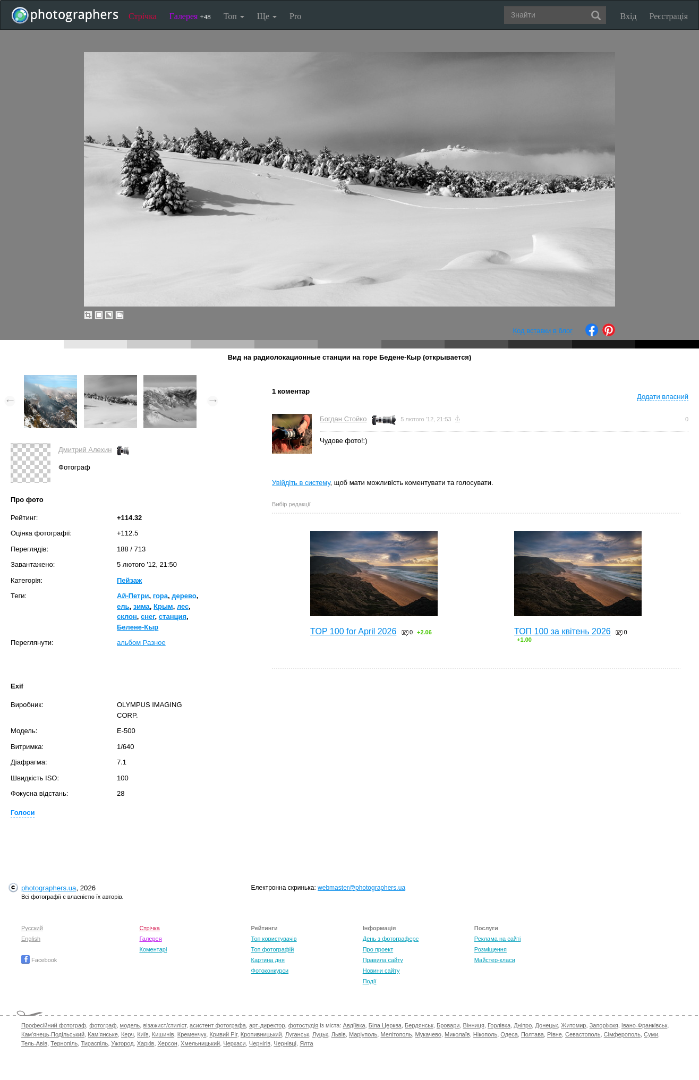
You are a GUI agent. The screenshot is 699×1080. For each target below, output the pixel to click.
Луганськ (297, 1034)
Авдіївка (354, 1025)
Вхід (628, 16)
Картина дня (268, 960)
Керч (127, 1034)
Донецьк (546, 1025)
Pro (295, 16)
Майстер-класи (494, 960)
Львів (338, 1034)
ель (123, 606)
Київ (142, 1034)
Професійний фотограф (53, 1025)
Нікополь (485, 1034)
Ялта (306, 1043)
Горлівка (499, 1025)
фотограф (102, 1025)
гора (160, 596)
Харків (146, 1043)
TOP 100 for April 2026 (353, 631)
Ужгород (122, 1043)
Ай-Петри (133, 596)
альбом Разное (141, 643)
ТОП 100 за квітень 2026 (562, 631)
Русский (32, 928)
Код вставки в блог (543, 331)
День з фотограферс (391, 939)
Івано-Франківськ (644, 1025)
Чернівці (285, 1043)
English (30, 939)
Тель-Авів (34, 1043)
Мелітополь (396, 1034)
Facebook (39, 960)
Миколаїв (457, 1034)
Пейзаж (129, 580)
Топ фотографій (272, 949)
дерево (184, 596)
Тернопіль (64, 1043)
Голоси (23, 813)
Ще (267, 16)
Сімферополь (622, 1034)
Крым (163, 606)
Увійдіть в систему (301, 483)
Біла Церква (385, 1025)
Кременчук (191, 1034)
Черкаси (234, 1043)
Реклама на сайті (497, 939)
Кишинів (163, 1034)
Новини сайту (381, 970)
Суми (651, 1034)
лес (183, 606)
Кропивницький (261, 1034)
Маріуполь (363, 1034)
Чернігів (259, 1043)
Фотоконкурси (269, 970)
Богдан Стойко (343, 419)
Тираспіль (94, 1043)
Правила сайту (383, 960)
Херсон (167, 1043)
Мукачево (428, 1034)
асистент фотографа (218, 1025)
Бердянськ (419, 1025)
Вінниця (473, 1025)
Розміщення (490, 949)
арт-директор (267, 1025)
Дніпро (523, 1025)
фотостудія (303, 1025)
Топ (234, 16)
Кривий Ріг (223, 1034)
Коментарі (153, 949)
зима (141, 606)
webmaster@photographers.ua (361, 887)
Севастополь (582, 1034)
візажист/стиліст (164, 1025)
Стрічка (143, 16)
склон (127, 616)
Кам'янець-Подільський (52, 1034)
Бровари (448, 1025)
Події (370, 981)
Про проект (378, 949)
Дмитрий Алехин (85, 450)
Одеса (508, 1034)
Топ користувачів (274, 939)
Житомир (573, 1025)
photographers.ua (48, 888)
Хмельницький (200, 1043)
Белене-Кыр (137, 627)
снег (148, 616)
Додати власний (662, 397)
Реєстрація (669, 16)
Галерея (190, 16)
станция (172, 616)
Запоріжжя (604, 1025)
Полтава (532, 1034)
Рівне (554, 1034)
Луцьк (320, 1034)
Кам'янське (103, 1034)
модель (130, 1025)
